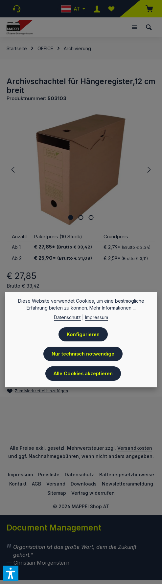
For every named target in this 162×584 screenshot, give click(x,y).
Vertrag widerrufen (93, 494)
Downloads (84, 484)
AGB (36, 484)
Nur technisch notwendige (83, 354)
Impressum (20, 475)
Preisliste (48, 475)
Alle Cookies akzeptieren (83, 374)
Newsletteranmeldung (127, 484)
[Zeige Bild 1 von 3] (70, 217)
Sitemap (56, 494)
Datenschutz (79, 475)
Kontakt (18, 484)
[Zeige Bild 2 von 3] (81, 217)
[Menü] (134, 27)
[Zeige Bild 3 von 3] (91, 217)
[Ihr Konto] (97, 8)
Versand (55, 484)
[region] (81, 169)
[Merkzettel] (111, 8)
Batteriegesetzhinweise (126, 475)
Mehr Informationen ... (112, 308)
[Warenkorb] (146, 8)
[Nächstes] (148, 170)
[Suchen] (148, 27)
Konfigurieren (83, 334)
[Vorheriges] (13, 170)
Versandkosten (134, 449)
